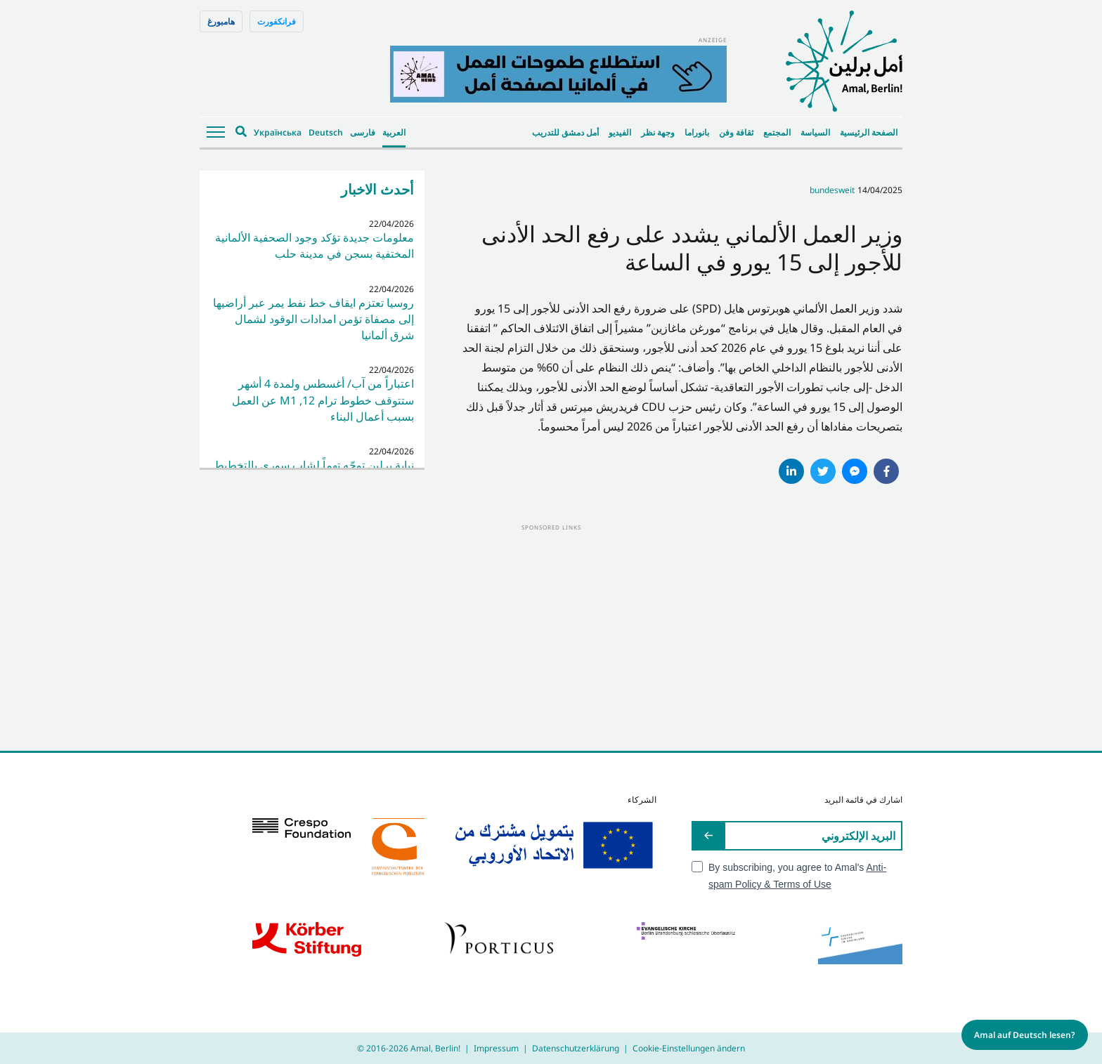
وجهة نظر (658, 132)
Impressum (496, 1048)
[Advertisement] (551, 631)
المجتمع (777, 132)
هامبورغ (221, 21)
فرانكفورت (276, 21)
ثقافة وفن (736, 132)
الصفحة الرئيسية (868, 132)
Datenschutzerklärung (575, 1048)
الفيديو (620, 132)
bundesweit (832, 190)
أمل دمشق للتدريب (565, 132)
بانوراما (697, 132)
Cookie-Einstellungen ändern (689, 1048)
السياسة (815, 132)
